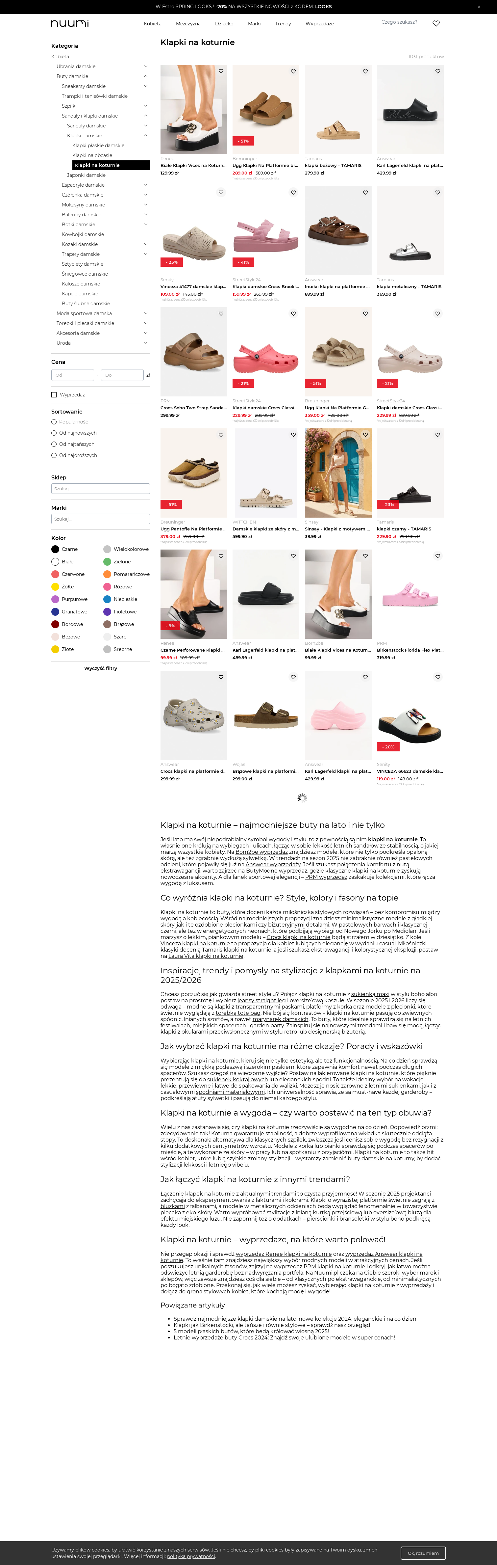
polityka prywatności (191, 1556)
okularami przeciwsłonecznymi (222, 1041)
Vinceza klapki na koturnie (195, 953)
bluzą (415, 1222)
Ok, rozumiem (423, 1553)
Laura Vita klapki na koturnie (205, 965)
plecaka (171, 1222)
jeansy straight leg (261, 1010)
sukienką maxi (370, 1004)
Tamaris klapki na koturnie (236, 959)
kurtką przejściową (337, 1222)
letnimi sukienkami (394, 1095)
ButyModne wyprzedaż (276, 880)
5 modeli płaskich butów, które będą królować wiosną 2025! (251, 1341)
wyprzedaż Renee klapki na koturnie (284, 1263)
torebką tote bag (238, 1022)
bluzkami (173, 1216)
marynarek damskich (281, 1029)
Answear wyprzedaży (273, 874)
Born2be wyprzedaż (262, 861)
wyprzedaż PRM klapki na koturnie (319, 1276)
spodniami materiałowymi (230, 1101)
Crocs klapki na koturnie (299, 947)
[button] (244, 7)
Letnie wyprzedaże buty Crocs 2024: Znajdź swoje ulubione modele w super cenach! (284, 1347)
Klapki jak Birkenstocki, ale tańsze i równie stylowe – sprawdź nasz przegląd (272, 1335)
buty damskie (366, 1168)
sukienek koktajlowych (237, 1089)
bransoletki (354, 1228)
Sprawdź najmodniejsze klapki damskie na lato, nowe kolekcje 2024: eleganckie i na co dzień (295, 1328)
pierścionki (321, 1228)
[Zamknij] (479, 7)
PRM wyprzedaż (326, 886)
